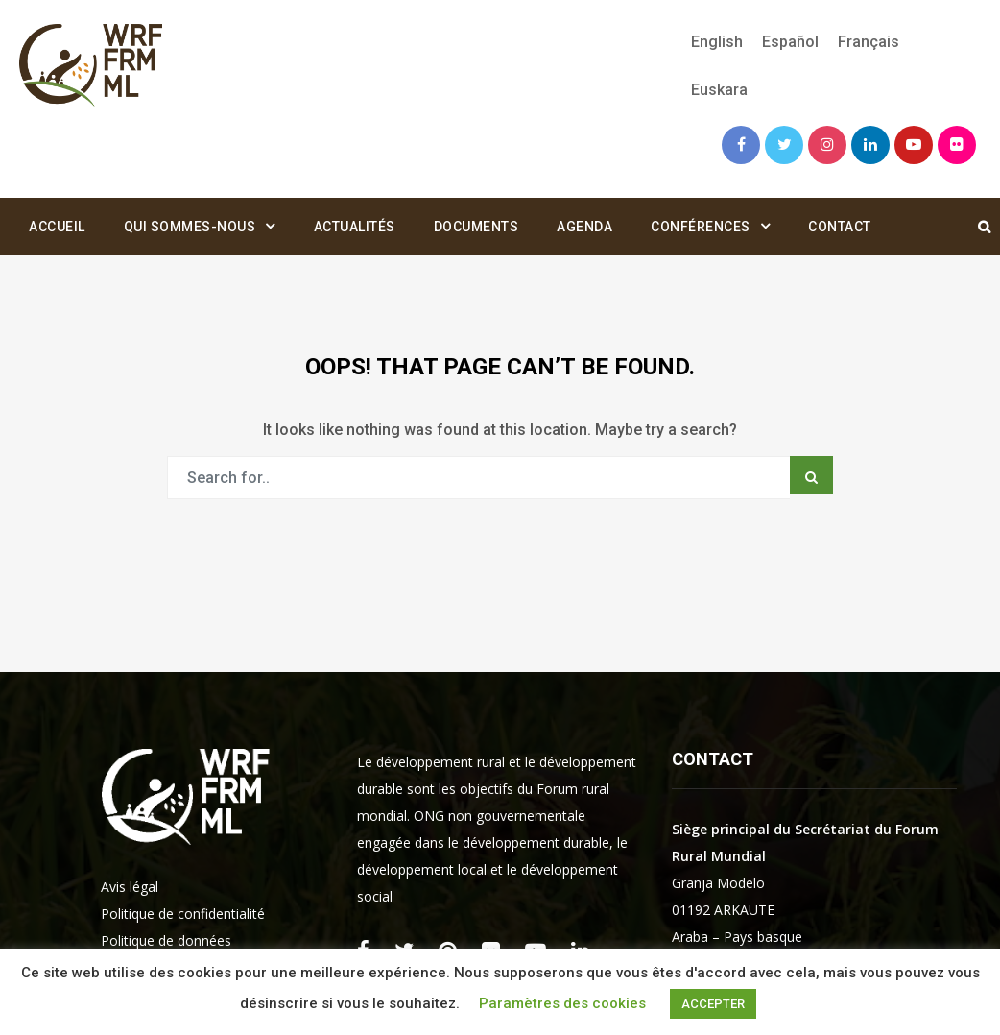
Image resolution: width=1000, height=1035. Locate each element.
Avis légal (129, 887)
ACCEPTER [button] (713, 1004)
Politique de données (166, 940)
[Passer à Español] (790, 42)
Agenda (584, 226)
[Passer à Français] (868, 42)
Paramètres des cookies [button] (562, 1003)
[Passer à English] (716, 42)
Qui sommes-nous (190, 226)
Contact (839, 226)
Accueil (57, 226)
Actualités (354, 226)
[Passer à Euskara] (714, 90)
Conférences (700, 226)
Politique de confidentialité (183, 913)
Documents (476, 226)
